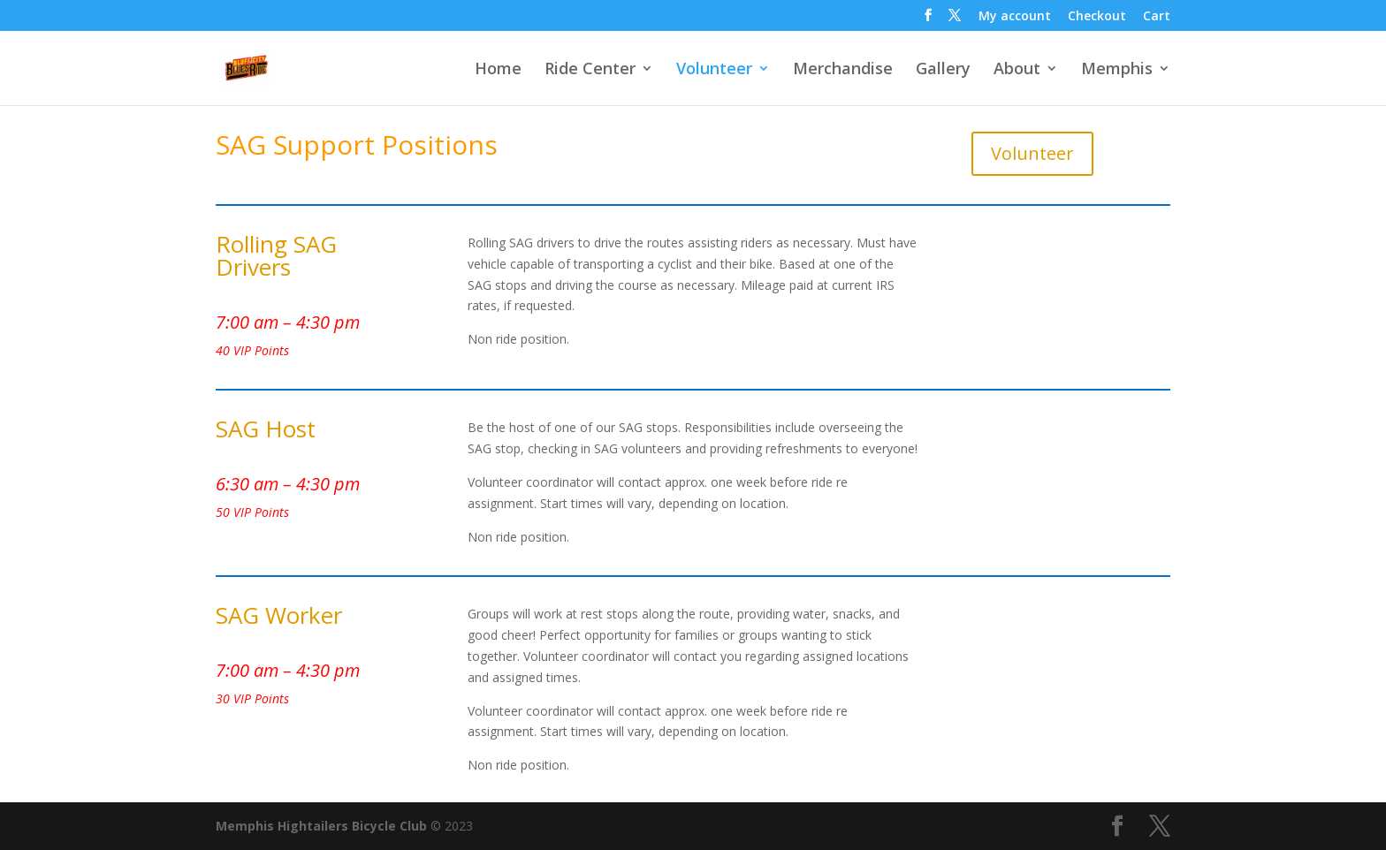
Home (498, 70)
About (1017, 70)
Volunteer (714, 70)
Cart (1156, 17)
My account (1015, 17)
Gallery (943, 70)
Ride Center (590, 70)
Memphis (1117, 70)
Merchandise (843, 70)
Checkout (1097, 17)
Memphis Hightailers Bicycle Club (321, 825)
